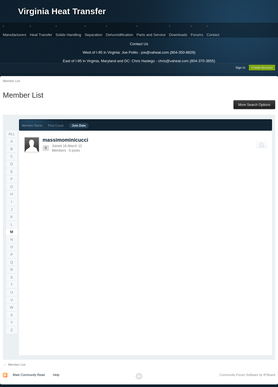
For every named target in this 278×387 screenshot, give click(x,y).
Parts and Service (151, 35)
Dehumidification (119, 35)
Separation (93, 35)
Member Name (32, 126)
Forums (197, 35)
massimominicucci (65, 141)
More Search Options (254, 106)
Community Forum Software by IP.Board (247, 375)
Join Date (79, 126)
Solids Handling (68, 35)
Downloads (178, 35)
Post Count (55, 126)
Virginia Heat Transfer (62, 11)
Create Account (262, 68)
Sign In (240, 68)
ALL (11, 135)
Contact (213, 35)
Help (56, 375)
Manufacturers (14, 35)
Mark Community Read (29, 375)
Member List (17, 365)
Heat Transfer (41, 35)
